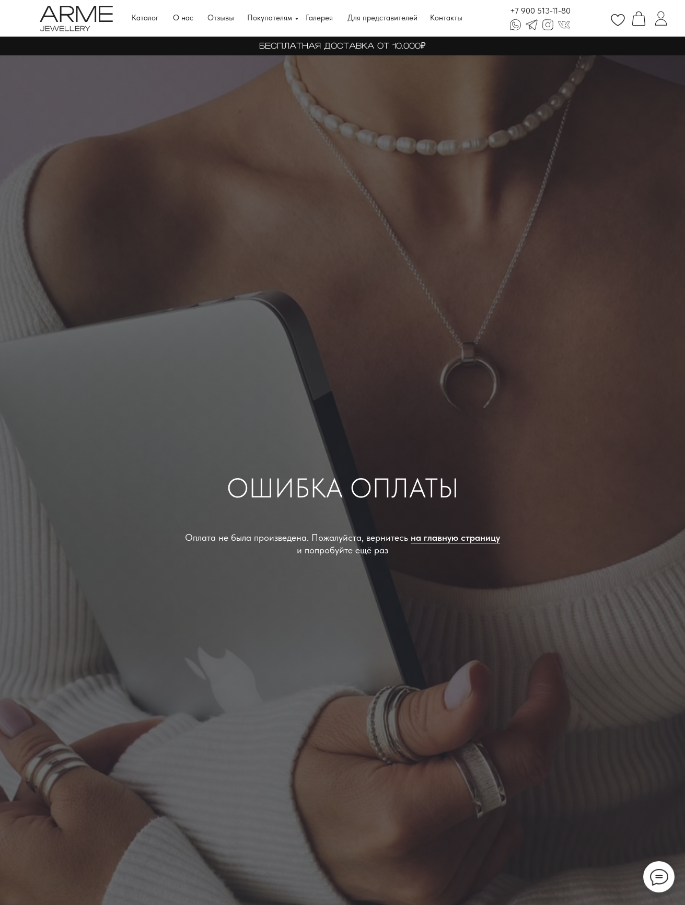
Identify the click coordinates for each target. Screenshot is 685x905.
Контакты (446, 17)
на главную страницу (455, 537)
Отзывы (220, 17)
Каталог (145, 17)
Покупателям (269, 17)
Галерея (319, 17)
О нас (183, 17)
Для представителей (382, 17)
